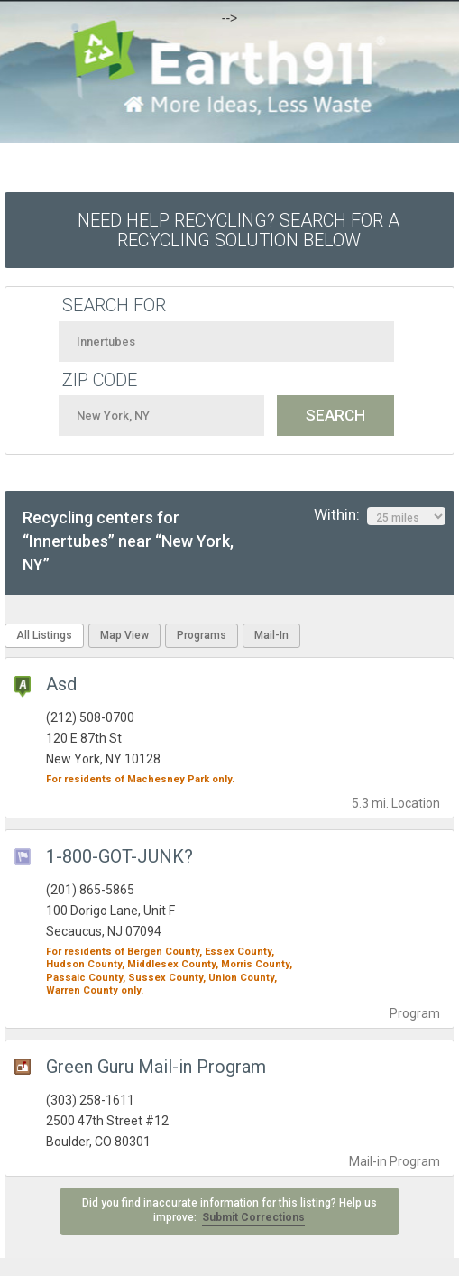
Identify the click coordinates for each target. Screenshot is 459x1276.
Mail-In (271, 635)
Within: (379, 515)
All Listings (44, 635)
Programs (201, 635)
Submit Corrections (253, 1217)
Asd (61, 684)
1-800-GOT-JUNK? (119, 856)
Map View (124, 635)
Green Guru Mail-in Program (156, 1066)
